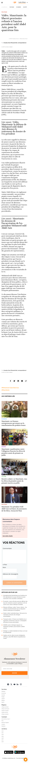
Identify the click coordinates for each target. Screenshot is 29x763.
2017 (2, 739)
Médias (3, 700)
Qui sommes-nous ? (6, 719)
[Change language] (22, 2)
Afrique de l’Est (5, 712)
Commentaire (7, 548)
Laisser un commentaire (14, 582)
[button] (25, 759)
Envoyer (14, 673)
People (3, 696)
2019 (2, 736)
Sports (3, 702)
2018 (2, 738)
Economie (18, 7)
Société (25, 7)
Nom (4, 567)
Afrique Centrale (5, 710)
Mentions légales (5, 722)
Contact (3, 724)
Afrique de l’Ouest (5, 708)
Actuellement (4, 7)
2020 (3, 734)
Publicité (3, 726)
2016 (2, 741)
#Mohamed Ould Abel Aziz (10, 387)
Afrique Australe (5, 714)
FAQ (2, 720)
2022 (2, 731)
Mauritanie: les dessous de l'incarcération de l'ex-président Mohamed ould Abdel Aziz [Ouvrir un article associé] (14, 223)
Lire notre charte (8, 536)
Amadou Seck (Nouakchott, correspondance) (15, 42)
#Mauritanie (5, 390)
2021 (2, 732)
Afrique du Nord (5, 707)
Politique (12, 7)
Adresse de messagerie (10, 574)
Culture (3, 698)
